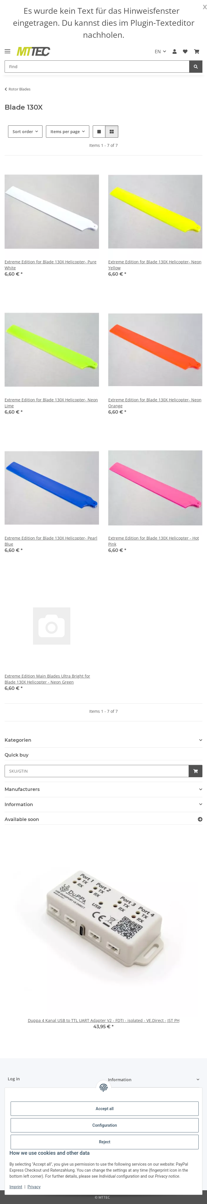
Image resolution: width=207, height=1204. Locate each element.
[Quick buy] (97, 771)
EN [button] (158, 51)
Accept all (104, 1108)
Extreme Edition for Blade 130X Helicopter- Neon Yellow (155, 265)
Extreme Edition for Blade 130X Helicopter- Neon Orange (155, 402)
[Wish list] (185, 51)
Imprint (15, 1187)
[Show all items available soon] (200, 819)
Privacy (34, 1187)
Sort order (23, 131)
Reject (105, 1142)
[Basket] (196, 51)
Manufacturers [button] (22, 789)
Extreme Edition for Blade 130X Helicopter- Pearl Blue (51, 541)
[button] (174, 51)
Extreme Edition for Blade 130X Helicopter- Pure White (50, 265)
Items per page (65, 131)
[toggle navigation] (7, 48)
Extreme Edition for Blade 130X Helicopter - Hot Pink (153, 541)
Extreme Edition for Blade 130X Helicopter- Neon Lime (51, 402)
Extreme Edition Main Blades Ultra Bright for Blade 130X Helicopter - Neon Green (47, 679)
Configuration (104, 1125)
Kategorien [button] (18, 740)
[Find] (97, 66)
